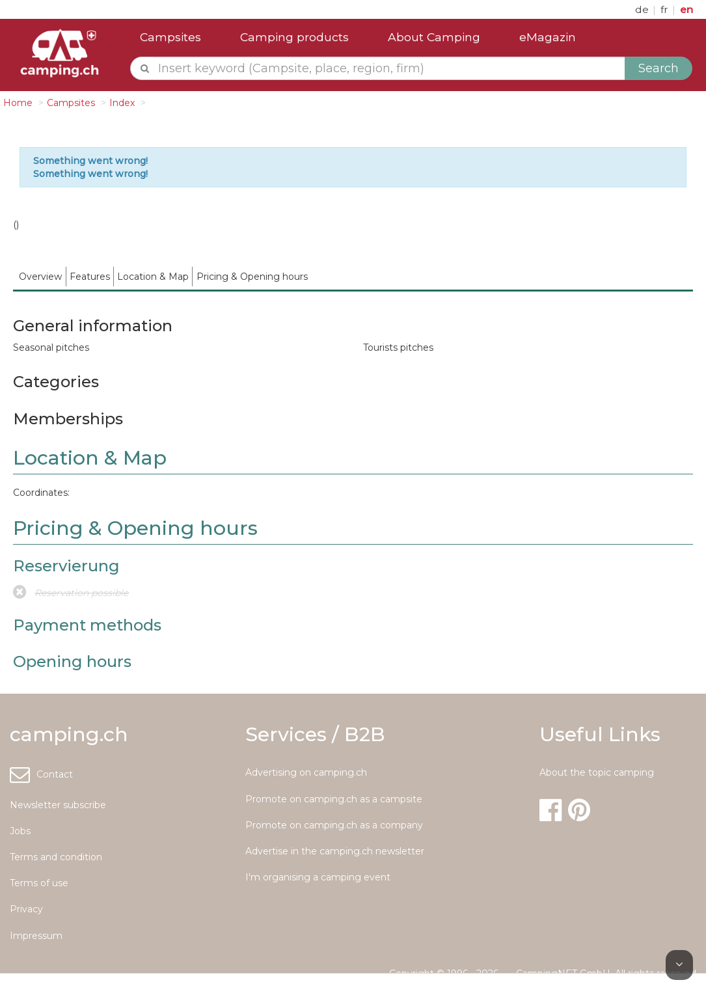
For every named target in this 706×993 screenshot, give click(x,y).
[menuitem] (41, 276)
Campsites (170, 37)
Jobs (20, 831)
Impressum (36, 936)
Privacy (26, 909)
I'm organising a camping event (317, 877)
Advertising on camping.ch (306, 772)
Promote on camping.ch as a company (334, 825)
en (686, 9)
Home (18, 103)
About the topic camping (596, 772)
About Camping (434, 37)
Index (122, 103)
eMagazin (547, 37)
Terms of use (39, 883)
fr (665, 9)
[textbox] (389, 68)
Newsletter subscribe (58, 805)
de (643, 9)
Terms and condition (56, 857)
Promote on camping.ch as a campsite (333, 799)
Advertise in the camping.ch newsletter (334, 851)
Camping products (294, 37)
